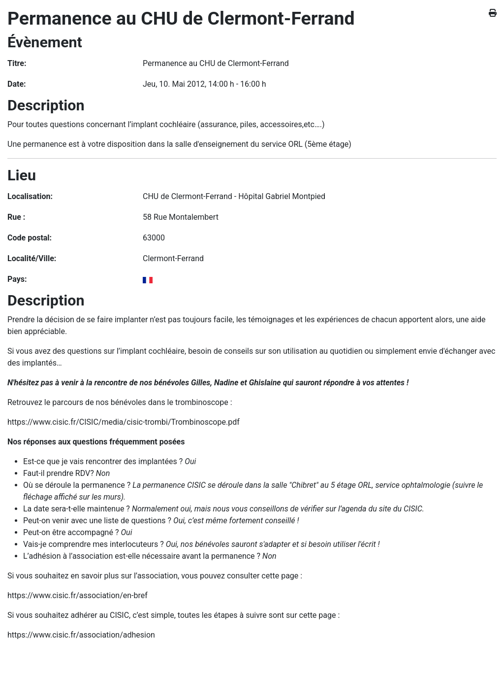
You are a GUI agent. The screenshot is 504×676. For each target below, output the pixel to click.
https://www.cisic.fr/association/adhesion (81, 635)
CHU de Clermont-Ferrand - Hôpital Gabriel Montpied (234, 196)
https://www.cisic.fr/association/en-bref (77, 595)
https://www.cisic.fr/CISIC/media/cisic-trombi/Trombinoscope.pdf (123, 422)
